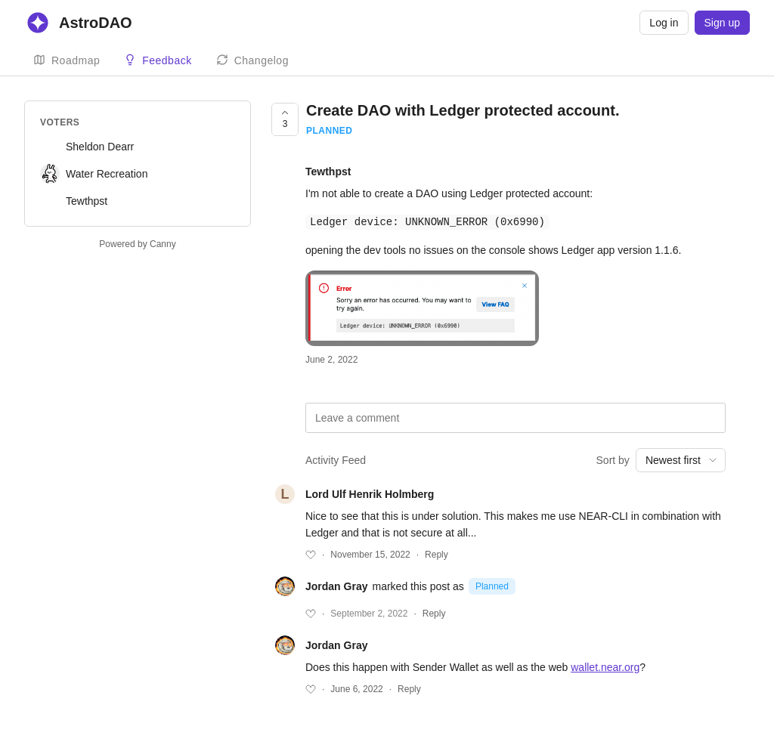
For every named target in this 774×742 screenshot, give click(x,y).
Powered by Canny (137, 244)
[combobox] (681, 459)
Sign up (722, 23)
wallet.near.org (605, 666)
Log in (663, 23)
